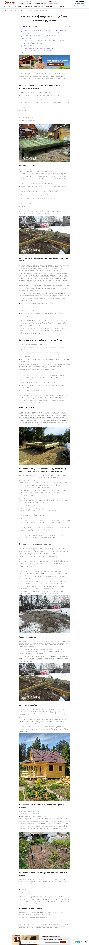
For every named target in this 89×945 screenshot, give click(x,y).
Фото (56, 6)
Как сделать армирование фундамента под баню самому (38, 48)
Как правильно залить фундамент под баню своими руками (38, 50)
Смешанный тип (26, 38)
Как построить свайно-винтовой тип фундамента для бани (38, 35)
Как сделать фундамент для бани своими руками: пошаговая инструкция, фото (44, 30)
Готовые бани (48, 6)
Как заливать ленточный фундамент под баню (34, 37)
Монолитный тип (26, 33)
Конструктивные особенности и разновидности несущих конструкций (42, 32)
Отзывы (61, 6)
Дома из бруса (17, 6)
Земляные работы (26, 45)
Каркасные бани (27, 6)
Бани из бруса (7, 6)
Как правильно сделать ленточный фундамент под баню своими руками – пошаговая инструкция (43, 41)
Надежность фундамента (28, 52)
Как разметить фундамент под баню (31, 43)
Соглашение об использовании (52, 942)
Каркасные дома (38, 6)
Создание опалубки (27, 47)
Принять (63, 941)
